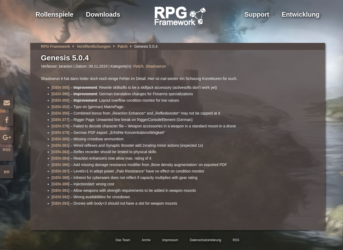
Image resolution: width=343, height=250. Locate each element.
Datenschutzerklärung (205, 240)
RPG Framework (55, 46)
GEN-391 (60, 190)
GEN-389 (60, 184)
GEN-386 (60, 165)
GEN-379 (60, 132)
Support (257, 14)
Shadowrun (156, 66)
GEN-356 (60, 113)
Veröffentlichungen (94, 46)
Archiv (146, 240)
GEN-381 (60, 145)
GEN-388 (60, 177)
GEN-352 (60, 107)
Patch (122, 46)
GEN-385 (60, 87)
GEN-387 (60, 171)
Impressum (170, 240)
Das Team (123, 240)
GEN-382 (60, 152)
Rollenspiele (54, 14)
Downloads (103, 14)
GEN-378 (60, 126)
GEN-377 (60, 119)
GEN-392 (60, 197)
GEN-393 (60, 203)
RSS (7, 150)
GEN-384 (60, 158)
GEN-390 (60, 94)
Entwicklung (300, 14)
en (6, 171)
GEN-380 (60, 139)
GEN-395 (60, 100)
